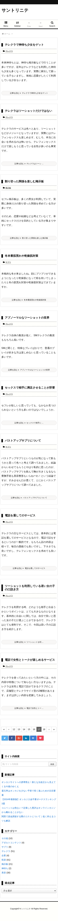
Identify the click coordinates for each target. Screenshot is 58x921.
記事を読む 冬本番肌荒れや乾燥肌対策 (29, 300)
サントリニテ (15, 10)
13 (19, 729)
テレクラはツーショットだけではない (28, 110)
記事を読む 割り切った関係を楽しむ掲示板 (29, 238)
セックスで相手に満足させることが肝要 (30, 387)
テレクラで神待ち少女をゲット (24, 44)
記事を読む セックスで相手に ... (29, 423)
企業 (4, 855)
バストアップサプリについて (23, 440)
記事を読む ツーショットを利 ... (29, 642)
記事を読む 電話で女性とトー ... (29, 708)
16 (34, 729)
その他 (5, 838)
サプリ (8, 262)
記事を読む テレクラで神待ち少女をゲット (29, 93)
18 (44, 729)
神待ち (5, 868)
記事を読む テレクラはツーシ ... (29, 164)
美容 (4, 872)
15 (29, 729)
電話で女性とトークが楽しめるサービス (30, 659)
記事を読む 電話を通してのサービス (29, 568)
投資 (4, 860)
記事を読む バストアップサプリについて (29, 498)
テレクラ (9, 51)
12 (14, 729)
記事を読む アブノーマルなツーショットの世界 (29, 370)
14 (24, 729)
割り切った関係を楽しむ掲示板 (24, 181)
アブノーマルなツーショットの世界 (27, 317)
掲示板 (8, 188)
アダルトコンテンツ (11, 842)
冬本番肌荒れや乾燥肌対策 (21, 255)
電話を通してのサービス (20, 515)
